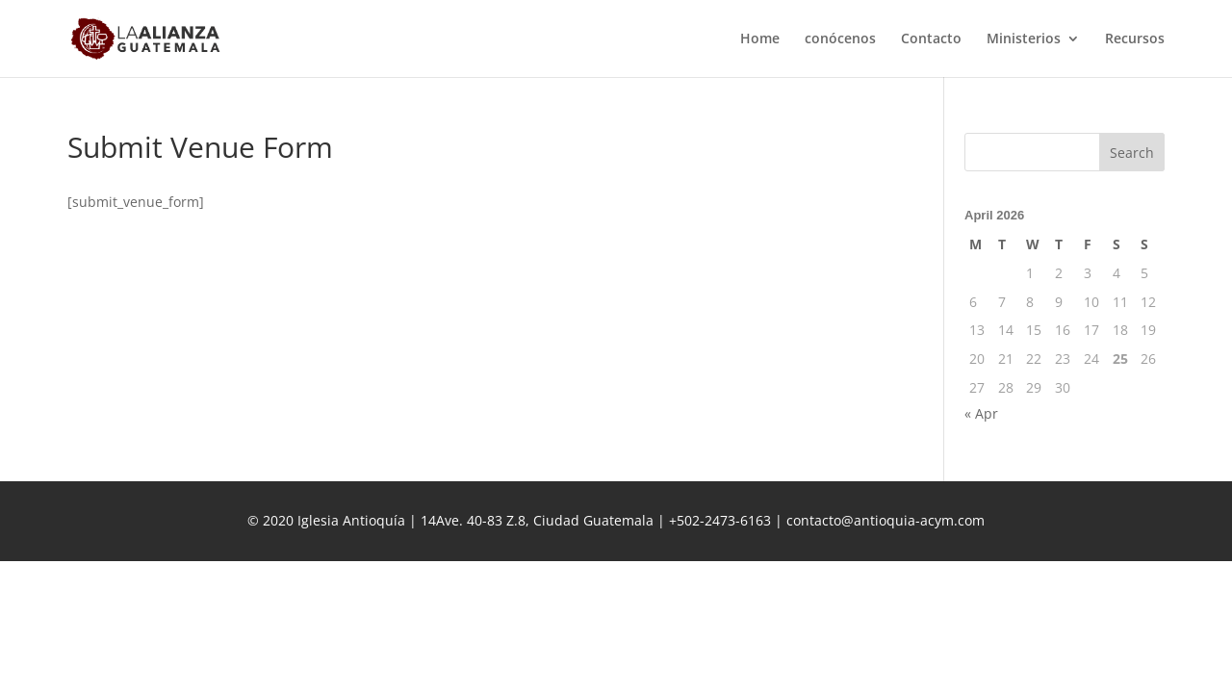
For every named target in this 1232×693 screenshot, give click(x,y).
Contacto (931, 39)
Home (760, 39)
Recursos (1135, 39)
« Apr (981, 413)
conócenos (840, 39)
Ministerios (1024, 39)
